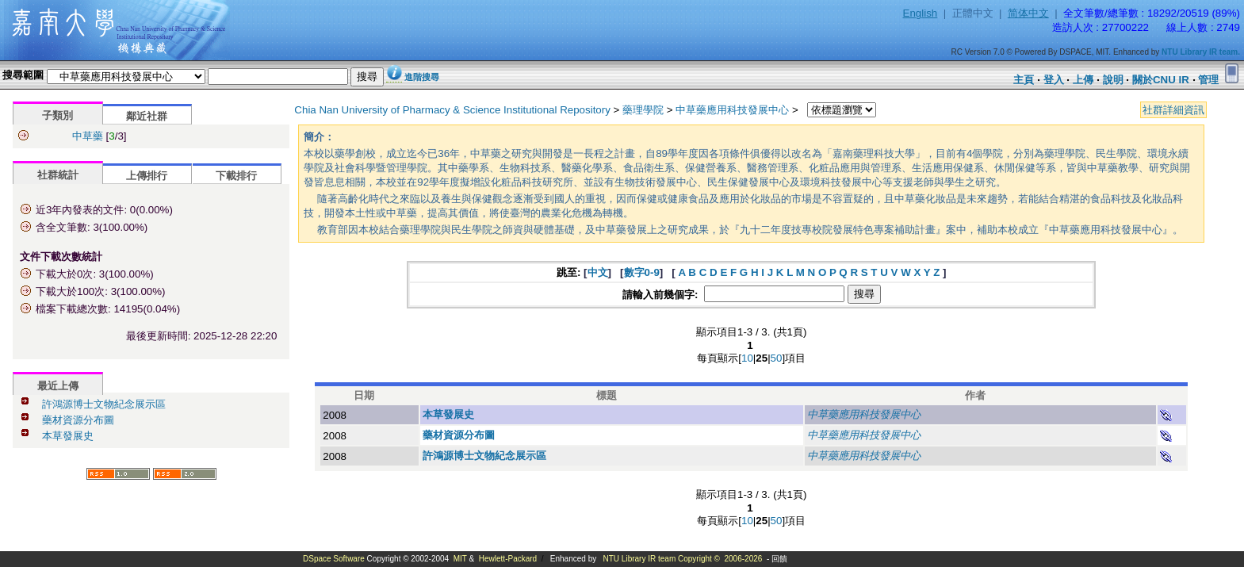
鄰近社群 (146, 116)
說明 (1113, 80)
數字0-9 (642, 272)
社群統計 (57, 175)
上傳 (1083, 80)
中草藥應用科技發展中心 (732, 110)
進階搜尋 (421, 77)
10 (747, 358)
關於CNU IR (1160, 80)
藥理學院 (643, 110)
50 (777, 358)
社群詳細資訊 (1173, 110)
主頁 (1023, 80)
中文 (598, 272)
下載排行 (236, 176)
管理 (1208, 80)
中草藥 (87, 136)
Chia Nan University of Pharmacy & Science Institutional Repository (452, 110)
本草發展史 (68, 436)
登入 (1053, 80)
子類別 (57, 115)
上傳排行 (146, 176)
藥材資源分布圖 (78, 420)
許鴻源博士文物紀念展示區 (104, 404)
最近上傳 (57, 386)
